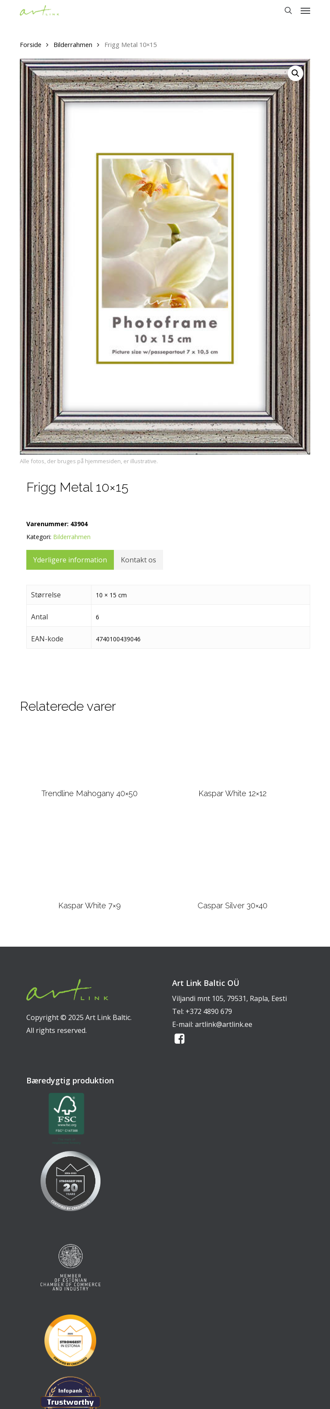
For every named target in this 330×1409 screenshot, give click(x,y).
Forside (30, 44)
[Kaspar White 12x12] (232, 754)
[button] (305, 10)
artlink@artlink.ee (223, 1024)
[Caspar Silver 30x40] (232, 855)
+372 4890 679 (208, 1011)
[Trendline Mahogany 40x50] (89, 754)
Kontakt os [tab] (138, 560)
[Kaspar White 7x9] (89, 855)
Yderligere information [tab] (70, 560)
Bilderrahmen (72, 44)
